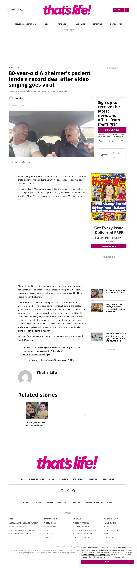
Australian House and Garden (23, 523)
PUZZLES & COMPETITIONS (24, 24)
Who (46, 530)
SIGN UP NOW (112, 130)
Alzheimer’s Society (27, 327)
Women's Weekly (81, 523)
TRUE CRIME (80, 24)
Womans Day (50, 523)
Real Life (19, 67)
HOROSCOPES (116, 24)
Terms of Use (118, 136)
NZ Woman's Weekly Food (85, 530)
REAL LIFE (62, 24)
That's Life (19, 98)
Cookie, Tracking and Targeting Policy (95, 555)
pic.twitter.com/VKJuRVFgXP (36, 354)
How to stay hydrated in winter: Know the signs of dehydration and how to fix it (116, 337)
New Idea (48, 534)
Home (11, 67)
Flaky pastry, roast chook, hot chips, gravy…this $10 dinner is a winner (116, 308)
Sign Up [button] (118, 10)
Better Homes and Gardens (22, 530)
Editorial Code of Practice (99, 502)
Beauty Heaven (111, 530)
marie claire (110, 523)
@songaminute (46, 347)
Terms (50, 502)
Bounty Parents (81, 537)
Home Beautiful (16, 526)
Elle (106, 526)
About (26, 502)
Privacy (38, 502)
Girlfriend (109, 537)
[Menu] (12, 9)
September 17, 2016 (65, 360)
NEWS (47, 24)
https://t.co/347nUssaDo (48, 351)
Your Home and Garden (20, 534)
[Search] (21, 9)
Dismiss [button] (107, 562)
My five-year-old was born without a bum (35, 424)
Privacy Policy (106, 136)
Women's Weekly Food (83, 526)
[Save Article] (14, 162)
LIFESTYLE (97, 24)
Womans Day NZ (51, 526)
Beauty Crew (110, 534)
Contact (77, 502)
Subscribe (62, 502)
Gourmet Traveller (82, 534)
